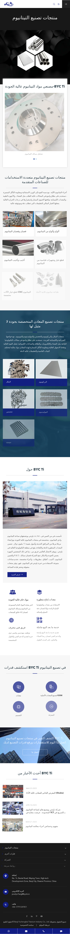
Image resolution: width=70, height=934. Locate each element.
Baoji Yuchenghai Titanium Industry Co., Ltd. (32, 922)
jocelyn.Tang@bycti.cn (21, 894)
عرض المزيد (18, 575)
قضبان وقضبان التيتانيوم (13, 231)
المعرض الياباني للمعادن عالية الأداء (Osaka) (43, 793)
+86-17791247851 (19, 907)
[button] (34, 159)
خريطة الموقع (44, 925)
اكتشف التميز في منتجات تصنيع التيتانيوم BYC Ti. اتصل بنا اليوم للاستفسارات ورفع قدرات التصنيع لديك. (35, 742)
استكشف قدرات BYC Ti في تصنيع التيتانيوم (35, 667)
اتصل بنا (35, 754)
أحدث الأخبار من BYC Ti (35, 773)
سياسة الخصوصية (27, 925)
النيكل (8, 384)
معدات (18, 694)
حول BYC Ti (35, 469)
